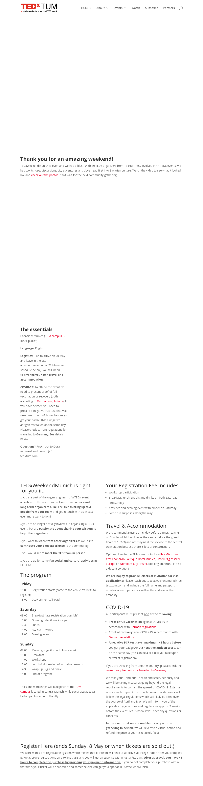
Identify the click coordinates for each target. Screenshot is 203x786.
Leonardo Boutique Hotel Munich (133, 559)
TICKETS (86, 8)
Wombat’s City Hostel (133, 564)
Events (118, 8)
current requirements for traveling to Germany (136, 670)
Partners (169, 8)
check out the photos (44, 175)
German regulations (50, 401)
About (101, 8)
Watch (136, 8)
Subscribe (151, 8)
